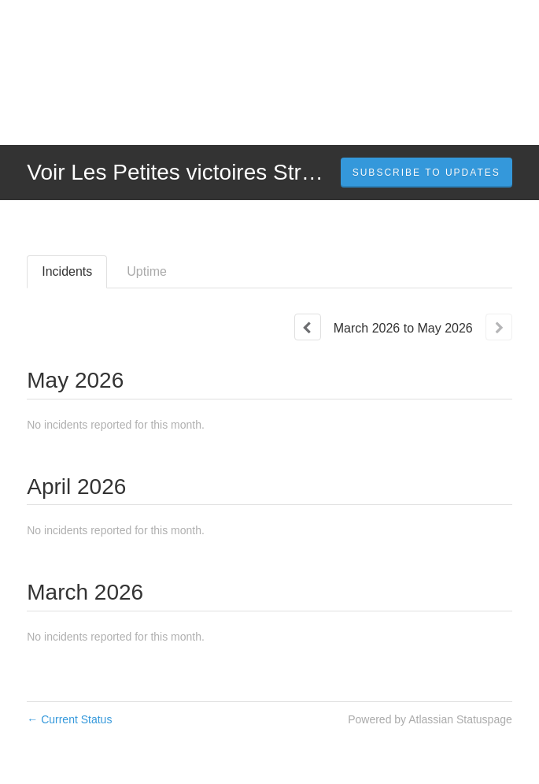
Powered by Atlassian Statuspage (430, 719)
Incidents (67, 271)
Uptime (147, 271)
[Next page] (498, 327)
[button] (426, 173)
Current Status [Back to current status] (69, 719)
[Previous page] (307, 327)
